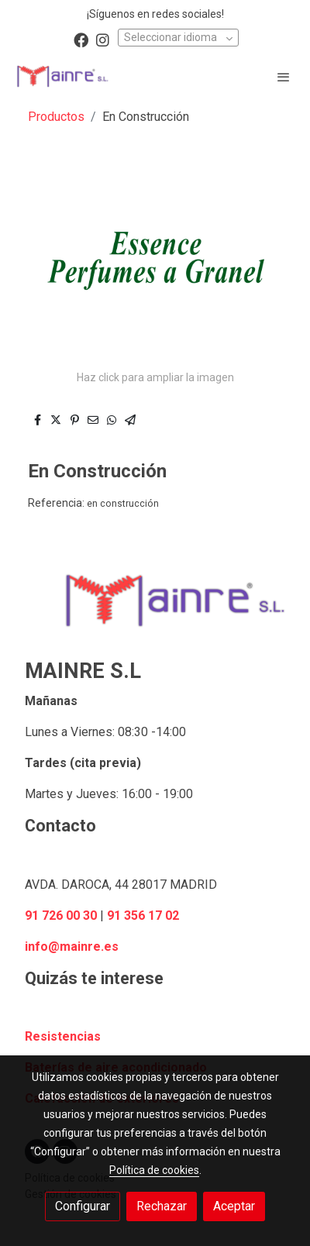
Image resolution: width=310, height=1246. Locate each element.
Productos (56, 116)
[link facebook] (81, 39)
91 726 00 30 (61, 915)
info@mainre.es (72, 946)
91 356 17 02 (143, 915)
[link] (62, 76)
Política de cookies (154, 1170)
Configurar (82, 1206)
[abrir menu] (284, 77)
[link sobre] (155, 609)
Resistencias (63, 1036)
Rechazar (161, 1206)
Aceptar (234, 1206)
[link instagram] (102, 39)
